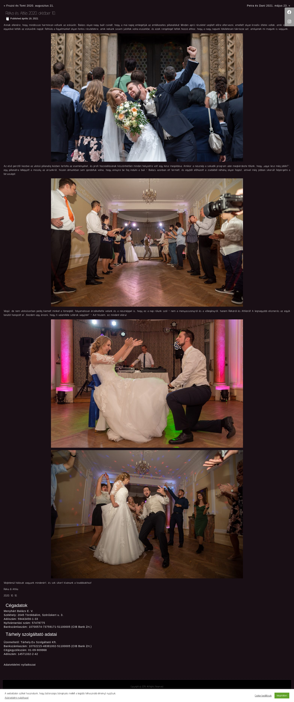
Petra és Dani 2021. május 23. (267, 5)
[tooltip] (289, 12)
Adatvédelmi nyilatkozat (20, 664)
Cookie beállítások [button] (263, 695)
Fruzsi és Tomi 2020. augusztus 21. (30, 5)
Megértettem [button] (282, 695)
